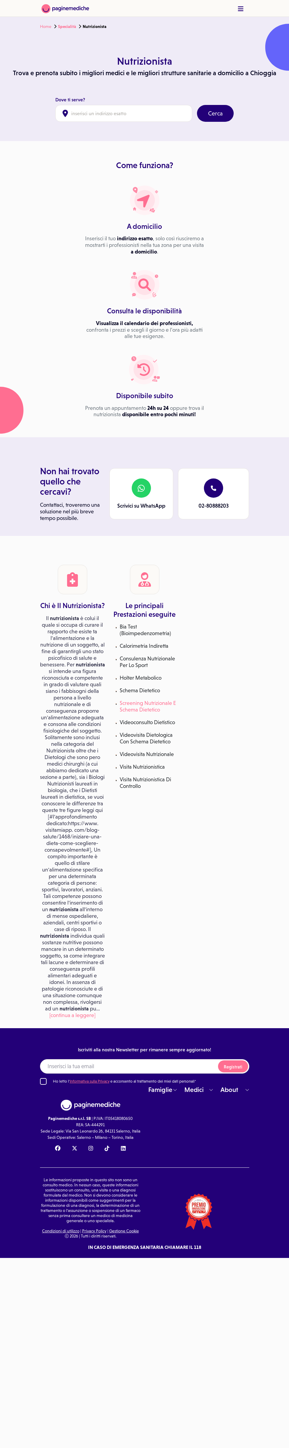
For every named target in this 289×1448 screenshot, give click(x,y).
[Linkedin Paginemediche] (123, 1148)
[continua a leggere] (72, 1015)
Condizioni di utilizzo (60, 1230)
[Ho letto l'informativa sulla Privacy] (43, 1081)
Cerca (215, 113)
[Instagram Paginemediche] (90, 1148)
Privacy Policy (94, 1230)
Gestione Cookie (124, 1230)
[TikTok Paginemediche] (107, 1148)
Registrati (233, 1066)
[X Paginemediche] (74, 1148)
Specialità (67, 26)
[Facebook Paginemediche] (57, 1148)
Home (45, 26)
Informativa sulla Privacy (89, 1081)
